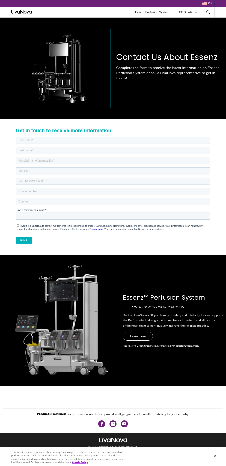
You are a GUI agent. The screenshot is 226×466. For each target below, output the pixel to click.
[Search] (208, 12)
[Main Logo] (46, 12)
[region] (113, 456)
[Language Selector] (207, 3)
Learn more (138, 336)
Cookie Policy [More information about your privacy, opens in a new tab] (80, 462)
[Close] (215, 456)
